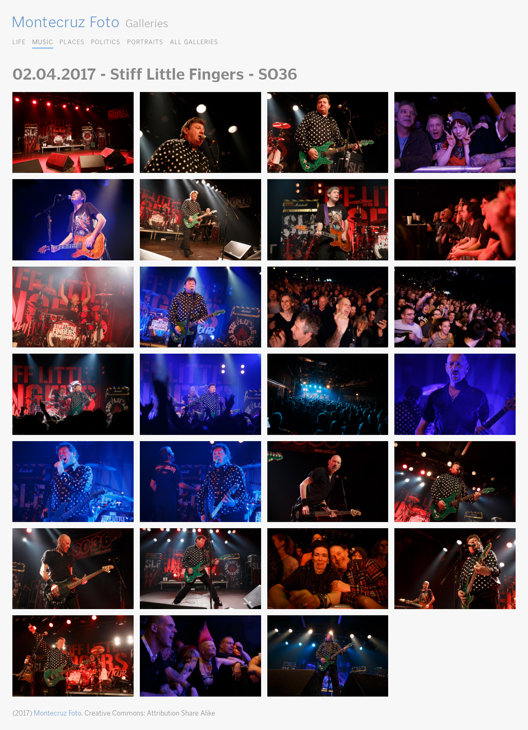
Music (42, 42)
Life (19, 42)
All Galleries (194, 42)
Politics (105, 42)
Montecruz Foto (65, 21)
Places (71, 42)
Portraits (145, 42)
